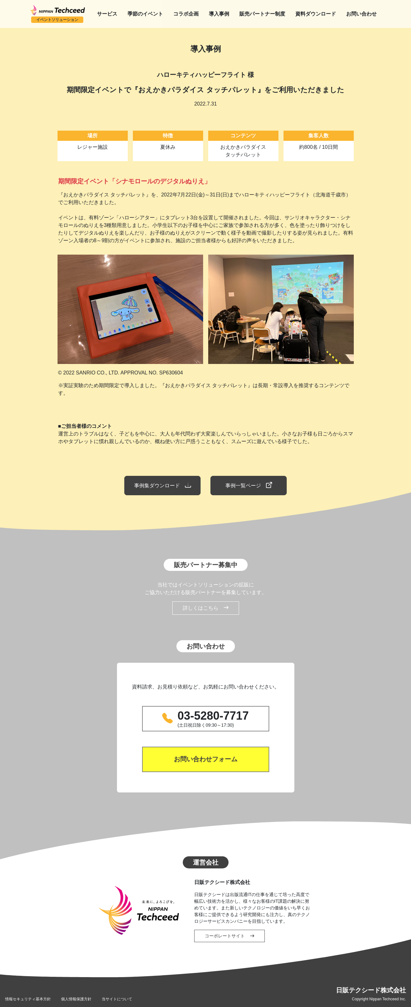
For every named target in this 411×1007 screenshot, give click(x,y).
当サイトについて (117, 999)
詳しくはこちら (206, 608)
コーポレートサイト (229, 935)
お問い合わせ (361, 14)
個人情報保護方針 (76, 999)
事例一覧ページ (249, 485)
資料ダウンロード (315, 14)
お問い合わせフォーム (205, 759)
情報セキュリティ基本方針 (28, 999)
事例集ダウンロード (162, 485)
